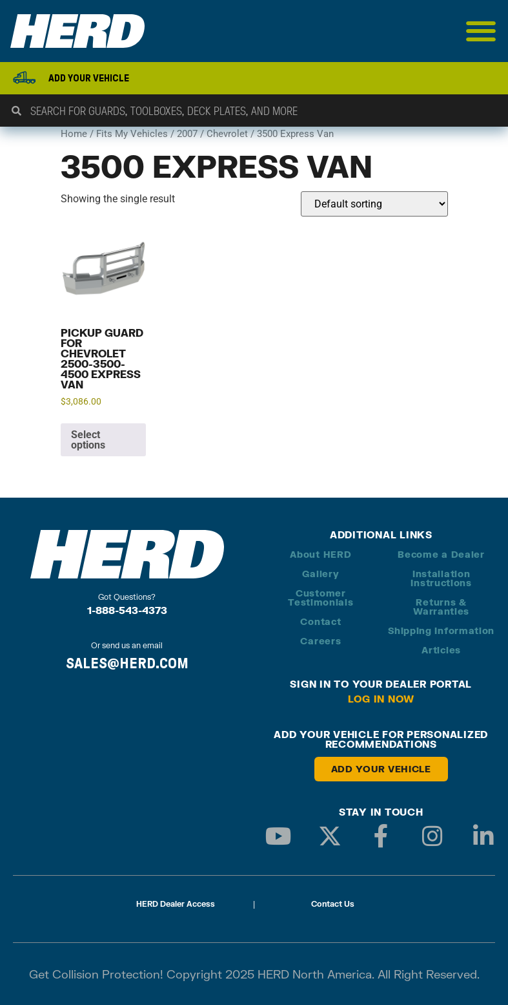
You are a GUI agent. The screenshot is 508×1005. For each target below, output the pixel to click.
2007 (187, 134)
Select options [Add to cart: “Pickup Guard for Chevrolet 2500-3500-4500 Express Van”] (88, 439)
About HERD (320, 554)
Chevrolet (227, 134)
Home (74, 134)
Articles (441, 649)
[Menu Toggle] (481, 31)
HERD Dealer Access (175, 904)
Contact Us (332, 904)
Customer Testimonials (320, 597)
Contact (320, 621)
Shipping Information (441, 630)
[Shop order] (374, 204)
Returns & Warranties (441, 607)
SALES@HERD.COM (127, 663)
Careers (320, 640)
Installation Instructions (441, 578)
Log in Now (381, 698)
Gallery (320, 573)
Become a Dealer (441, 554)
